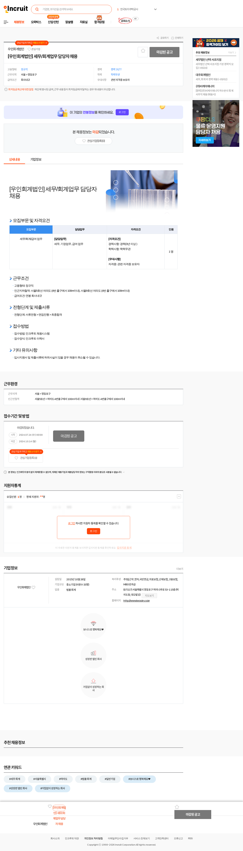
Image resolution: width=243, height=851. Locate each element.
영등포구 (45, 393)
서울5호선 (40, 399)
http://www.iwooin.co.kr (136, 600)
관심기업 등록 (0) (25, 458)
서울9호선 (86, 399)
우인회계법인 (16, 49)
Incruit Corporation (125, 844)
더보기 (179, 569)
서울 (37, 393)
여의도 (50, 399)
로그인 (71, 523)
